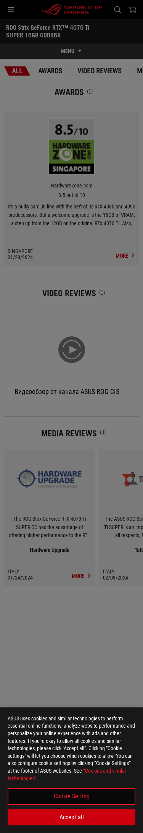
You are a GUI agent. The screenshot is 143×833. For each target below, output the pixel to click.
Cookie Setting (72, 796)
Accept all (71, 817)
